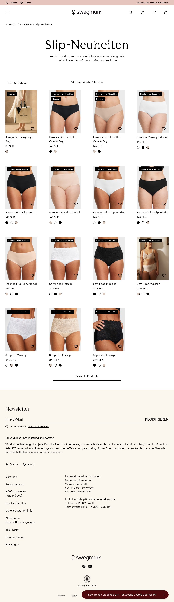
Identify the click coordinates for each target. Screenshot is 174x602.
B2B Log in (12, 544)
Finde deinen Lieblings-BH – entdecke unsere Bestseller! (121, 594)
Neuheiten (26, 24)
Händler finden (14, 537)
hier (141, 448)
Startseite (10, 24)
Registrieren (157, 419)
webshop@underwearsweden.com (94, 499)
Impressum (12, 529)
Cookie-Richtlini (15, 503)
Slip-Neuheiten (44, 24)
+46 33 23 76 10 (85, 503)
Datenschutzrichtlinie (18, 510)
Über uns (11, 476)
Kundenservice (14, 484)
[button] (87, 579)
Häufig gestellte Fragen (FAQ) (15, 493)
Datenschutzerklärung (38, 426)
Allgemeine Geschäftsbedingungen (20, 520)
